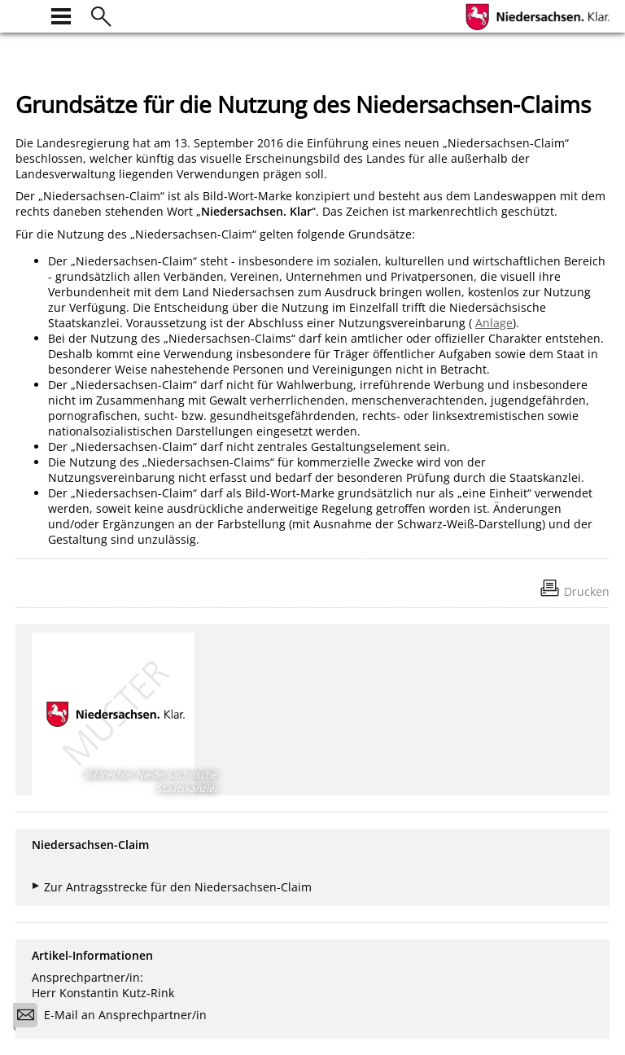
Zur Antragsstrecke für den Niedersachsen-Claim (178, 887)
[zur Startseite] (25, 14)
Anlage (494, 323)
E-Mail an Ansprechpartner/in (115, 1017)
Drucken (587, 591)
